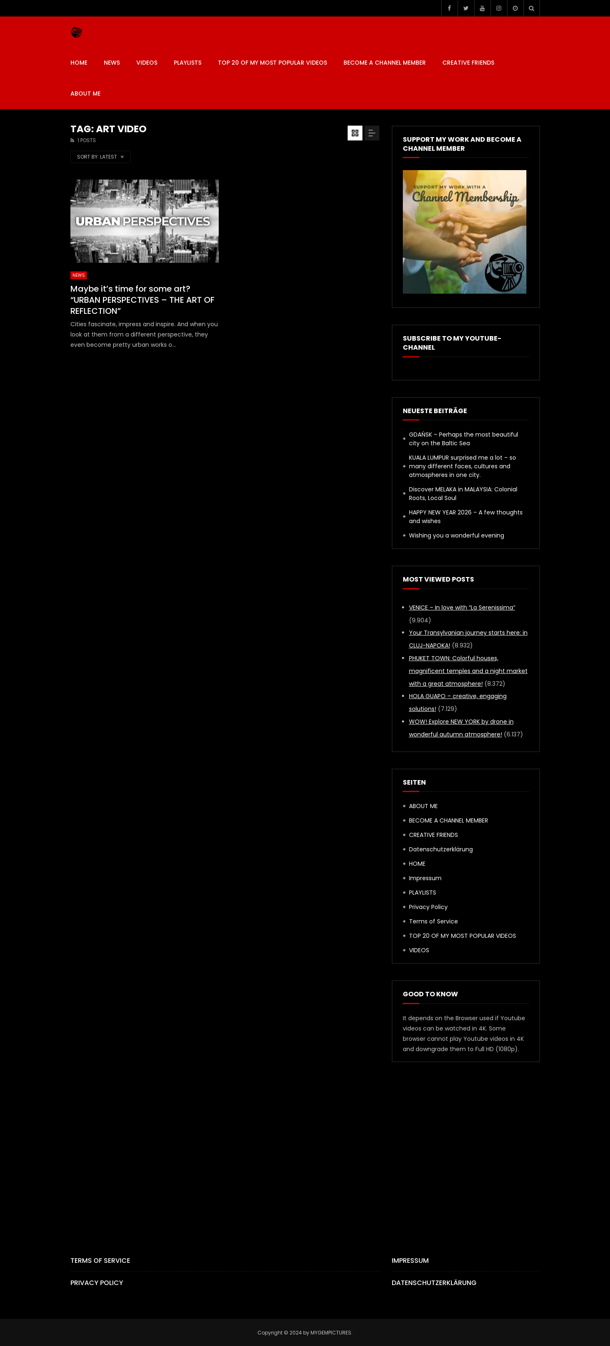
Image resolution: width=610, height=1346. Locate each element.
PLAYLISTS (187, 62)
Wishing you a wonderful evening (457, 535)
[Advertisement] (305, 1145)
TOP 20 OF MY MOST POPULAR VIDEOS (272, 62)
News (112, 62)
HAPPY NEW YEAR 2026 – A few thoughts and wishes (466, 516)
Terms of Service (433, 921)
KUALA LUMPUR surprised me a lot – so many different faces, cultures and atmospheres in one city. (462, 466)
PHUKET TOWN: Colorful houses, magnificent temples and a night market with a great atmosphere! (468, 671)
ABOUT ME (85, 93)
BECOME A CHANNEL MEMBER (385, 62)
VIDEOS (146, 62)
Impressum (425, 878)
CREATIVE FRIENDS (468, 62)
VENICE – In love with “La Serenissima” (462, 607)
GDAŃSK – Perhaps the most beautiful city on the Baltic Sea (463, 438)
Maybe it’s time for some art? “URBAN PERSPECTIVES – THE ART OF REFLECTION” (142, 300)
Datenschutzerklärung (441, 849)
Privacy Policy (428, 907)
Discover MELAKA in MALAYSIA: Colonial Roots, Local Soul (463, 493)
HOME (78, 62)
